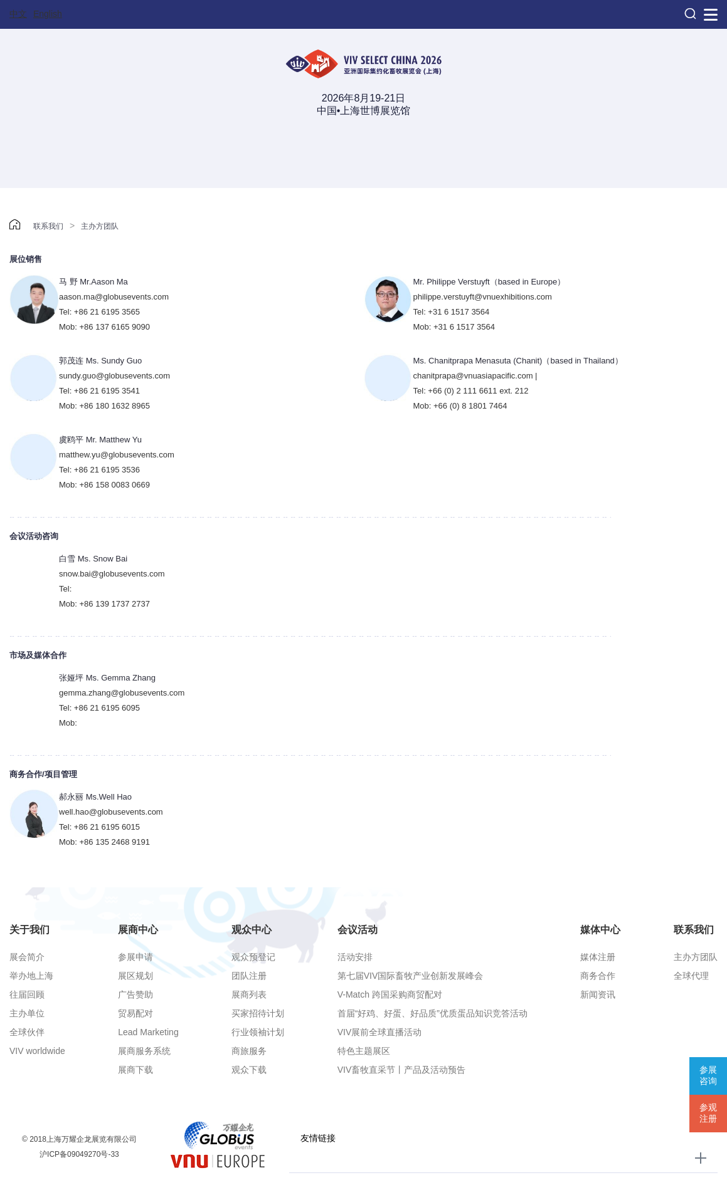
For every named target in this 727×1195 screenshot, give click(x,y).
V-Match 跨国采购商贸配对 (389, 994)
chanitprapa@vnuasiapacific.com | (475, 375)
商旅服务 (249, 1051)
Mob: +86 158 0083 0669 (104, 484)
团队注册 (249, 976)
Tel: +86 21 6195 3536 (99, 469)
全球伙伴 (27, 1032)
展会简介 (27, 957)
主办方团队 (100, 226)
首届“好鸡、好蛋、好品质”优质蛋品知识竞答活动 (432, 1013)
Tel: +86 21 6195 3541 (99, 390)
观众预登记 (253, 957)
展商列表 (249, 994)
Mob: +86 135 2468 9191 (104, 842)
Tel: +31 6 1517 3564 (451, 311)
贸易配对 (135, 1013)
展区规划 (135, 976)
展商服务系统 (144, 1051)
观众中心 (251, 929)
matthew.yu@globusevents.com (116, 454)
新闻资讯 (597, 994)
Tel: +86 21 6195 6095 (99, 707)
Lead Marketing (148, 1032)
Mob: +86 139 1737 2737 (104, 603)
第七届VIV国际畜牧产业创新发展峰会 (410, 976)
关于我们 (29, 929)
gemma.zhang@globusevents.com (121, 692)
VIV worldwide (37, 1051)
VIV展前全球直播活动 (379, 1032)
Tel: (65, 588)
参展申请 (135, 957)
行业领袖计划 (257, 1032)
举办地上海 (31, 976)
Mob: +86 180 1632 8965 (104, 405)
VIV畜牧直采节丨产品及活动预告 (401, 1070)
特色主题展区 (363, 1051)
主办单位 (27, 1013)
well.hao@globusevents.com (111, 812)
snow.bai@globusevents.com (112, 573)
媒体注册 (597, 957)
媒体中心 (600, 929)
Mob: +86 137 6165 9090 (104, 326)
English (47, 14)
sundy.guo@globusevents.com (114, 375)
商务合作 (597, 976)
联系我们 (48, 226)
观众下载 (249, 1070)
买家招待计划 (257, 1013)
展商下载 (135, 1070)
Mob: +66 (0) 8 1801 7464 (460, 405)
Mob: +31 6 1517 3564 (454, 326)
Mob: (68, 723)
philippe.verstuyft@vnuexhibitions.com (482, 296)
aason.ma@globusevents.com (114, 296)
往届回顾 (27, 994)
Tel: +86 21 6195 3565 (99, 311)
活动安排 (355, 957)
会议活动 (357, 929)
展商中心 (138, 929)
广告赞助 (135, 994)
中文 (18, 14)
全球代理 (691, 976)
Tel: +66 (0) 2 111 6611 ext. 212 (471, 390)
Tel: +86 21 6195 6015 (99, 827)
